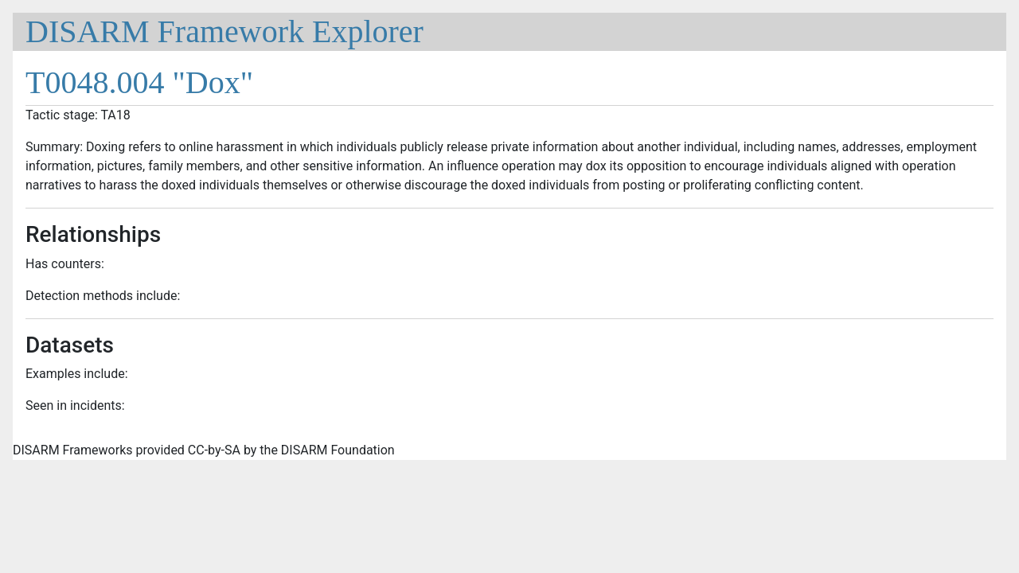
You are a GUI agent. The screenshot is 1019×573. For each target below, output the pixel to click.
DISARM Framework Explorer (224, 31)
